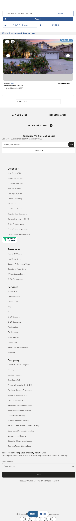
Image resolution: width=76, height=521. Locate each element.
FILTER (55, 25)
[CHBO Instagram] (38, 519)
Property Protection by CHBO (20, 385)
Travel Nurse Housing (16, 415)
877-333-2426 (19, 114)
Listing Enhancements (16, 400)
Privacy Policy (13, 337)
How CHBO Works (15, 254)
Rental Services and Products (19, 395)
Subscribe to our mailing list (39, 136)
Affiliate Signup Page (16, 274)
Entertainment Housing (17, 436)
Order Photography (16, 224)
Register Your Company (17, 214)
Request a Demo (14, 188)
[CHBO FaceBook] (22, 519)
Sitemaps (11, 352)
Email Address (7, 461)
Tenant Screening (15, 199)
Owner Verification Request (19, 234)
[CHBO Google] (54, 519)
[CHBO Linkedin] (43, 519)
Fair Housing (13, 332)
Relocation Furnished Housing (20, 405)
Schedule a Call (57, 114)
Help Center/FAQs (15, 173)
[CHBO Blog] (33, 519)
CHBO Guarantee (14, 317)
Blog (9, 307)
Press (10, 312)
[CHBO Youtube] (27, 519)
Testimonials (13, 327)
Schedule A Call (14, 380)
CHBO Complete (14, 322)
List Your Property (15, 375)
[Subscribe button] (71, 144)
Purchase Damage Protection (19, 390)
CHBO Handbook (15, 209)
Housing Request (14, 370)
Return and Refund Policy (18, 347)
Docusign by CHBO (15, 194)
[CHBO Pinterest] (48, 519)
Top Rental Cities (14, 259)
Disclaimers (12, 342)
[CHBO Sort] (38, 101)
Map (43, 514)
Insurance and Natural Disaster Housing (23, 426)
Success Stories (14, 302)
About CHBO (13, 291)
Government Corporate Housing (21, 431)
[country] (25, 13)
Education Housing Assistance (20, 441)
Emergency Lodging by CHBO (20, 410)
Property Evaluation (16, 178)
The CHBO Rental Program (18, 365)
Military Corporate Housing (19, 421)
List (32, 514)
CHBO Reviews (14, 296)
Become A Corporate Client (19, 264)
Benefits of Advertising (17, 269)
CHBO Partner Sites (15, 183)
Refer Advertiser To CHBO (18, 219)
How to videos (13, 204)
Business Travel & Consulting (19, 446)
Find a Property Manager (18, 229)
